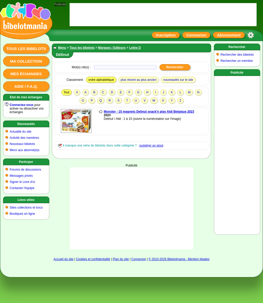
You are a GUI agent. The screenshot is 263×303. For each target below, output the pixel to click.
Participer (26, 162)
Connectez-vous (22, 105)
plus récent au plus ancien (138, 80)
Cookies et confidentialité (93, 259)
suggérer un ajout (151, 145)
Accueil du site (63, 259)
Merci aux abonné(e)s (25, 150)
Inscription (166, 35)
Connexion (196, 35)
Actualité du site (21, 131)
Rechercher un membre (237, 61)
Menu (62, 48)
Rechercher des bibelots (237, 54)
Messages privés (21, 176)
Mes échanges (26, 74)
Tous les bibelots (26, 48)
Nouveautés (26, 124)
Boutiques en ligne (22, 214)
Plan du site (121, 259)
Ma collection (26, 61)
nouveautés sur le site (178, 80)
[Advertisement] (131, 208)
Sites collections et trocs (26, 207)
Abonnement (229, 35)
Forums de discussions (25, 169)
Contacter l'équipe (22, 188)
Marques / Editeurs (112, 48)
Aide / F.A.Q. (26, 86)
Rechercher (236, 47)
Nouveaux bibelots (22, 144)
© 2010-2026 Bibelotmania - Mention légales (179, 259)
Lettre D (135, 48)
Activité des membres (24, 138)
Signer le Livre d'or (22, 182)
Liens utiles (25, 200)
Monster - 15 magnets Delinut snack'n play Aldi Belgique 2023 (149, 111)
